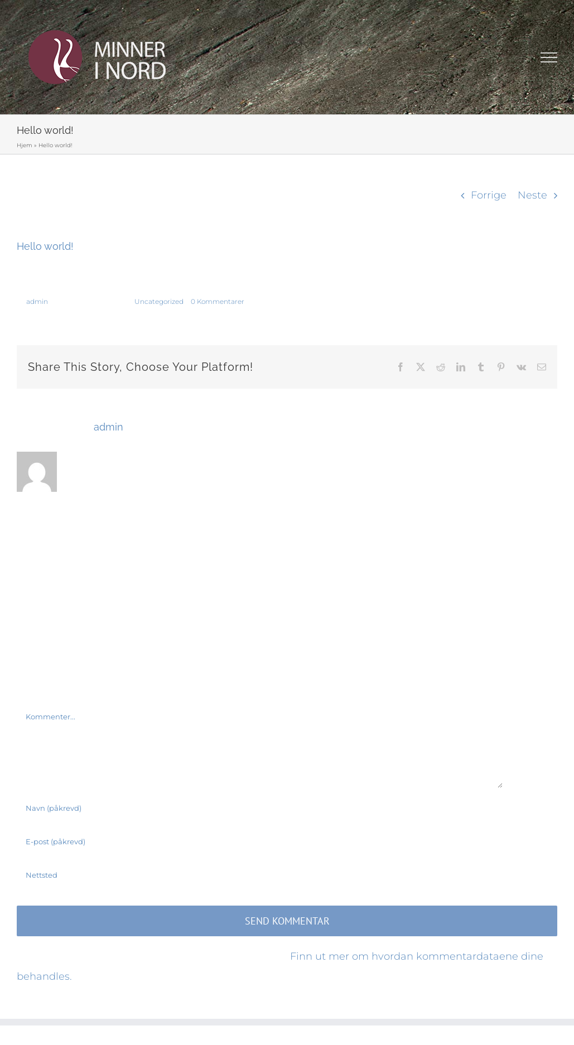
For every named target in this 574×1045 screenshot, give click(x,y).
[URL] (260, 875)
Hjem (24, 145)
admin (37, 301)
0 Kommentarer (217, 301)
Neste (532, 195)
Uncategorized (159, 301)
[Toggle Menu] (549, 57)
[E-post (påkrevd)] (260, 841)
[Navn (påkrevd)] (260, 808)
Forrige (489, 195)
